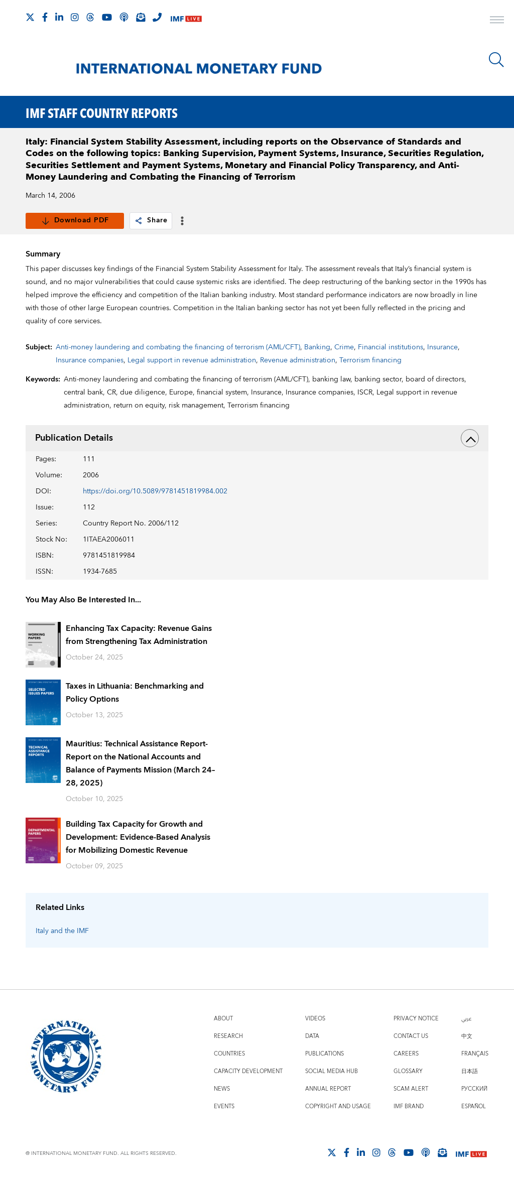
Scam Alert (411, 1089)
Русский (474, 1089)
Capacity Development (248, 1071)
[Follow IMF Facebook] (45, 17)
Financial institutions (390, 347)
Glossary (408, 1071)
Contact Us (411, 1036)
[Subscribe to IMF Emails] (140, 17)
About (223, 1018)
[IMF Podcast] (123, 17)
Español (473, 1106)
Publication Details (257, 438)
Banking (317, 347)
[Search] (496, 59)
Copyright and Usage (338, 1106)
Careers (406, 1054)
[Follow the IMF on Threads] (90, 17)
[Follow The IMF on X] (30, 17)
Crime (344, 347)
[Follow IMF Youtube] (107, 17)
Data (312, 1036)
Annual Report (328, 1089)
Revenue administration (297, 360)
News (222, 1089)
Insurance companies (89, 360)
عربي (466, 1018)
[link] (138, 220)
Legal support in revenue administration (191, 360)
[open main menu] (497, 21)
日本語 (469, 1071)
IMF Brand (409, 1106)
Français (474, 1054)
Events (224, 1106)
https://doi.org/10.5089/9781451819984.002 (155, 491)
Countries (229, 1054)
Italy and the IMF (62, 931)
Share (151, 220)
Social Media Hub (331, 1071)
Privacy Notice (416, 1018)
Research (228, 1036)
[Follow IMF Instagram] (75, 17)
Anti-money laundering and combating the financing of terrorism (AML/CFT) (178, 347)
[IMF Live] (186, 18)
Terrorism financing (370, 360)
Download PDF (75, 220)
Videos (315, 1018)
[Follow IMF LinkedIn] (59, 17)
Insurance (442, 347)
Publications (324, 1054)
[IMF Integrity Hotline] (157, 17)
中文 (466, 1036)
